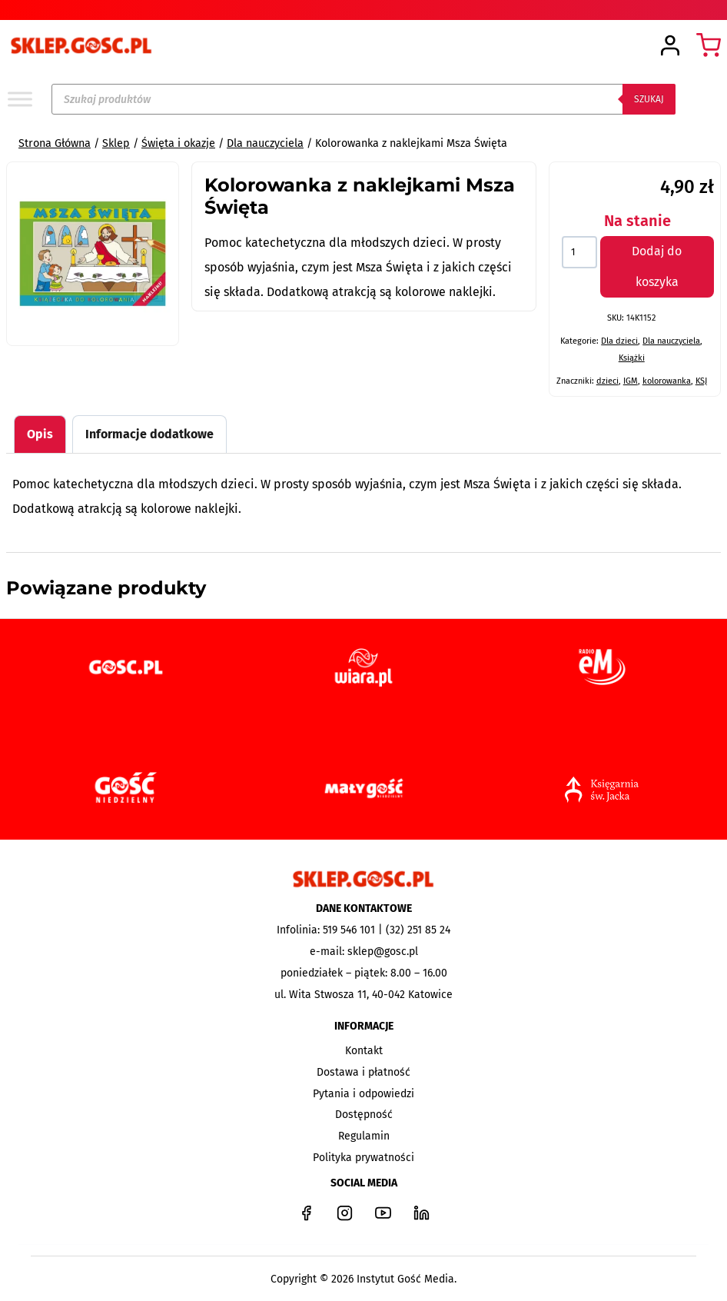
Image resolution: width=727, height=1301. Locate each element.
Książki (632, 358)
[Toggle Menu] (20, 99)
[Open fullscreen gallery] (163, 324)
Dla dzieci (619, 341)
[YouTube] (383, 1212)
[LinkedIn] (421, 1212)
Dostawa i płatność (363, 1072)
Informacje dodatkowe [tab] (149, 434)
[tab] (92, 323)
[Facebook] (306, 1212)
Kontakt (364, 1050)
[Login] (670, 45)
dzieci (607, 381)
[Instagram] (344, 1212)
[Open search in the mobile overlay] (363, 99)
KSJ (701, 381)
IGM (630, 381)
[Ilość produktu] (579, 252)
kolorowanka (666, 381)
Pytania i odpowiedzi (363, 1093)
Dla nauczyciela (671, 341)
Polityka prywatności (363, 1157)
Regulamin (364, 1136)
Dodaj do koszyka (657, 266)
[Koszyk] (708, 45)
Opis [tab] (40, 434)
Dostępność (364, 1114)
